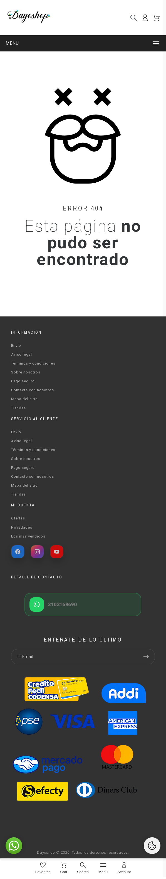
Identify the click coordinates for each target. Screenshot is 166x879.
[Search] (82, 868)
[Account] (124, 868)
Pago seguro (23, 381)
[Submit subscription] (146, 656)
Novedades (21, 527)
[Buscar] (133, 17)
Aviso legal (21, 354)
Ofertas (18, 518)
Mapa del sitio (24, 399)
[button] (83, 43)
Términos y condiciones (33, 363)
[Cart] (63, 868)
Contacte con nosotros (32, 390)
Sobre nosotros (25, 372)
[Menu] (103, 868)
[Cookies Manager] (152, 845)
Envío (16, 345)
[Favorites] (43, 868)
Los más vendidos (28, 536)
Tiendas (18, 408)
